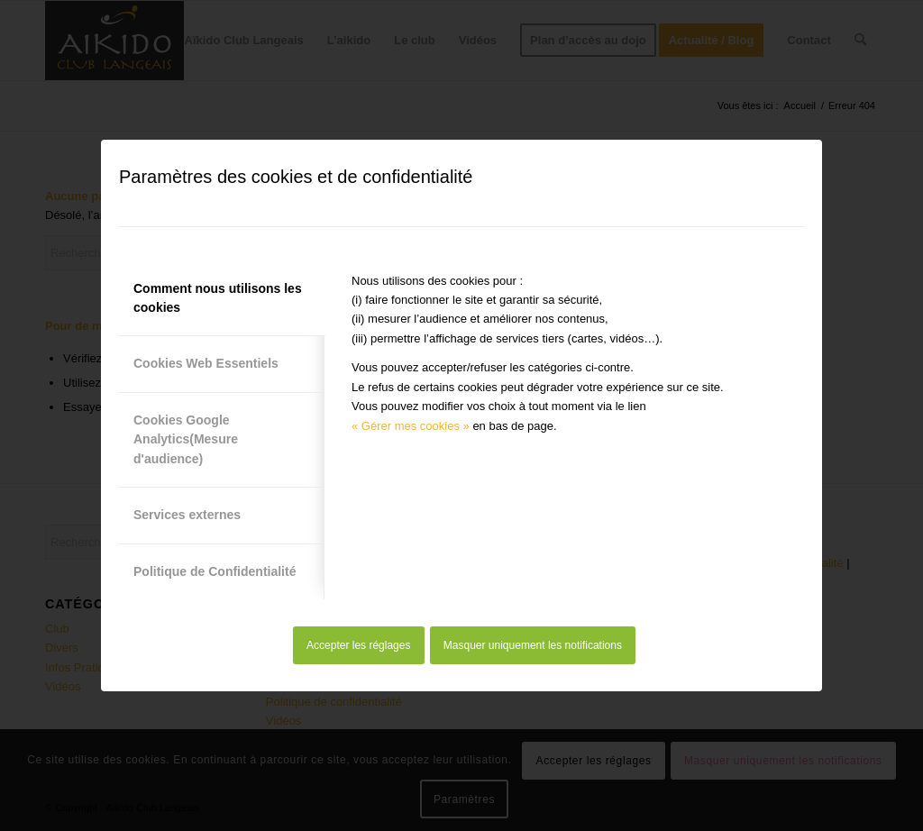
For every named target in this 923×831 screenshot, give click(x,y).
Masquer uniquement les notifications (532, 645)
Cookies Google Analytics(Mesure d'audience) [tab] (185, 439)
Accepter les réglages (358, 645)
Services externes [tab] (187, 514)
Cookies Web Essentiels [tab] (206, 363)
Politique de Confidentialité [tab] (214, 571)
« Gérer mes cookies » (411, 426)
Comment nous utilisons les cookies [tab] (217, 298)
